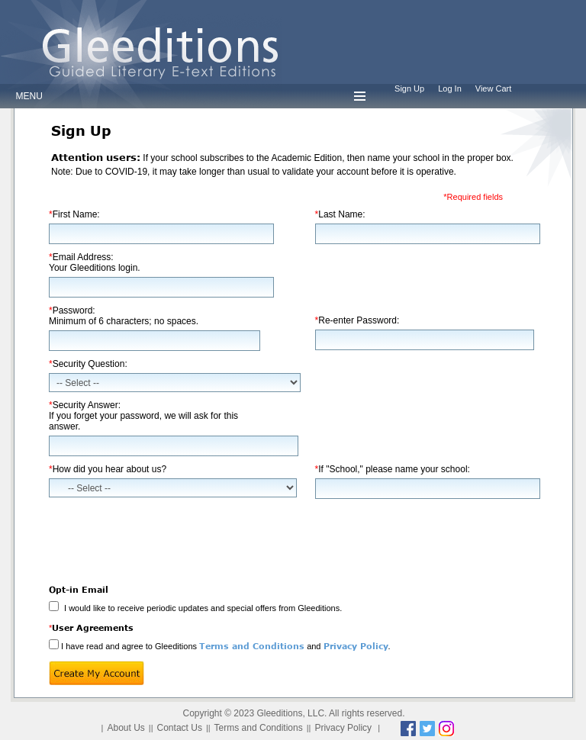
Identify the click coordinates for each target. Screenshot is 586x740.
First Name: (74, 214)
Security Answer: (143, 416)
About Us (125, 727)
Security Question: (88, 364)
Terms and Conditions (251, 646)
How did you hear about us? (107, 469)
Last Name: (340, 214)
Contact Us (179, 727)
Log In (450, 88)
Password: (123, 316)
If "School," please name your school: (392, 469)
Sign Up (409, 88)
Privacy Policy (356, 646)
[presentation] (165, 536)
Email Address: (94, 262)
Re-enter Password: (357, 320)
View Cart (493, 88)
